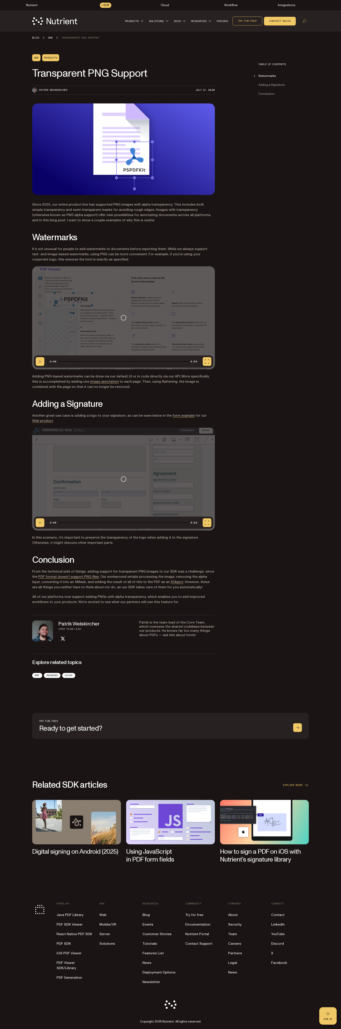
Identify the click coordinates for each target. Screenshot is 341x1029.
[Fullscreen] (207, 361)
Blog (146, 914)
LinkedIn (278, 924)
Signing (52, 675)
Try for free (247, 21)
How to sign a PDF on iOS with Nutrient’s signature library (260, 855)
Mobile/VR (107, 924)
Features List (153, 953)
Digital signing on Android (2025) (75, 851)
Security (235, 924)
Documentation (197, 924)
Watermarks (267, 76)
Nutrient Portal (197, 934)
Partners (235, 953)
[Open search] (304, 21)
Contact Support (198, 943)
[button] (135, 21)
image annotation (104, 381)
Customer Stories (157, 934)
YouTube (278, 934)
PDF (37, 675)
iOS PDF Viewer (69, 953)
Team (232, 934)
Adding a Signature (271, 85)
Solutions (107, 943)
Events (147, 924)
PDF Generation (69, 977)
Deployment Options (159, 972)
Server (104, 934)
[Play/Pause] (40, 361)
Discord (277, 943)
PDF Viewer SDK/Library (66, 965)
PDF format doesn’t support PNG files (68, 576)
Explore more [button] (296, 785)
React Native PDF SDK (74, 934)
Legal (232, 962)
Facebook (279, 962)
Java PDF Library (70, 914)
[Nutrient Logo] (54, 21)
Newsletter (151, 982)
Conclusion (266, 94)
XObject (177, 582)
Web (102, 914)
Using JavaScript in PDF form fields (150, 855)
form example (184, 415)
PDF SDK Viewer (70, 924)
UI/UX (68, 675)
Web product (42, 420)
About (233, 914)
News (146, 962)
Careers (234, 943)
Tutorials (149, 943)
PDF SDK (64, 943)
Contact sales (280, 21)
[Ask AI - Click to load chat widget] (328, 1016)
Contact (277, 914)
